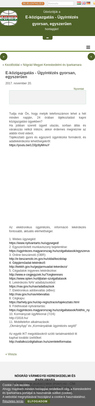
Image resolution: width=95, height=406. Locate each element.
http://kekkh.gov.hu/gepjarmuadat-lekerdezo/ (38, 266)
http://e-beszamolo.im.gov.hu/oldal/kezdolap (38, 259)
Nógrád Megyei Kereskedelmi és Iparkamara (52, 65)
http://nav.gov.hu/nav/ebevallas (29, 294)
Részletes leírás (12, 401)
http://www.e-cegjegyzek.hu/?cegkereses (36, 274)
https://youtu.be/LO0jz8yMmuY (29, 145)
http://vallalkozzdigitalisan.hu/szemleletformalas (40, 341)
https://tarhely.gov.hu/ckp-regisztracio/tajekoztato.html (44, 302)
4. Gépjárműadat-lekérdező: (27, 263)
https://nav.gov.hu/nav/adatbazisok (31, 286)
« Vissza (11, 354)
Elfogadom (38, 401)
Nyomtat (79, 88)
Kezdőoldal (12, 65)
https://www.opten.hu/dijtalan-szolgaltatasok (38, 278)
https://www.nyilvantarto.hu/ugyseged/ (34, 243)
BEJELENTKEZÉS (33, 3)
